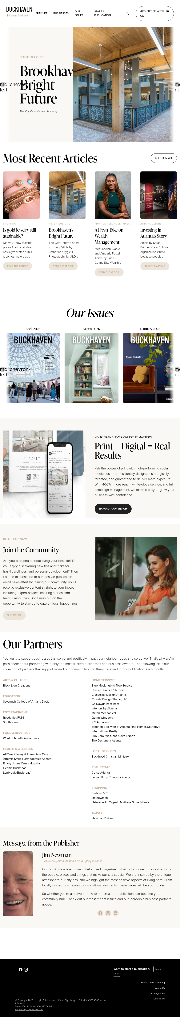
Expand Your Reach (113, 508)
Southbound (11, 722)
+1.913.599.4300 (91, 1000)
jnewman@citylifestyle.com (62, 861)
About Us (160, 988)
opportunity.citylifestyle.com (29, 1009)
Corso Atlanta (101, 773)
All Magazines (157, 993)
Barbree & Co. (101, 793)
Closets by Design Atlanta (109, 695)
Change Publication (17, 15)
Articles (41, 13)
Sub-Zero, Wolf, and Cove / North (113, 736)
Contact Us (159, 998)
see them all (164, 158)
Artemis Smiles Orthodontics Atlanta (27, 759)
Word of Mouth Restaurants (21, 738)
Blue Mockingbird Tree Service (112, 685)
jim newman (100, 798)
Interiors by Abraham (105, 708)
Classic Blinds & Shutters (108, 690)
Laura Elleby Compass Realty (111, 777)
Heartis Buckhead (14, 768)
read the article (17, 266)
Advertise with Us (155, 13)
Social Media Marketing (153, 982)
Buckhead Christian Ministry (110, 757)
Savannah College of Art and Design (27, 702)
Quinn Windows (102, 718)
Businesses (61, 13)
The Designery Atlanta (106, 740)
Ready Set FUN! (13, 718)
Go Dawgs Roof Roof (105, 704)
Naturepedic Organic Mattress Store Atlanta (120, 802)
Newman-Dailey (102, 818)
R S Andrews (100, 722)
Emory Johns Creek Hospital (22, 763)
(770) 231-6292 (93, 861)
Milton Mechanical (104, 713)
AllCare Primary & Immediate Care (25, 754)
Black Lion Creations (16, 685)
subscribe (14, 615)
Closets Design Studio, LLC (109, 699)
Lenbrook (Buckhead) (17, 773)
